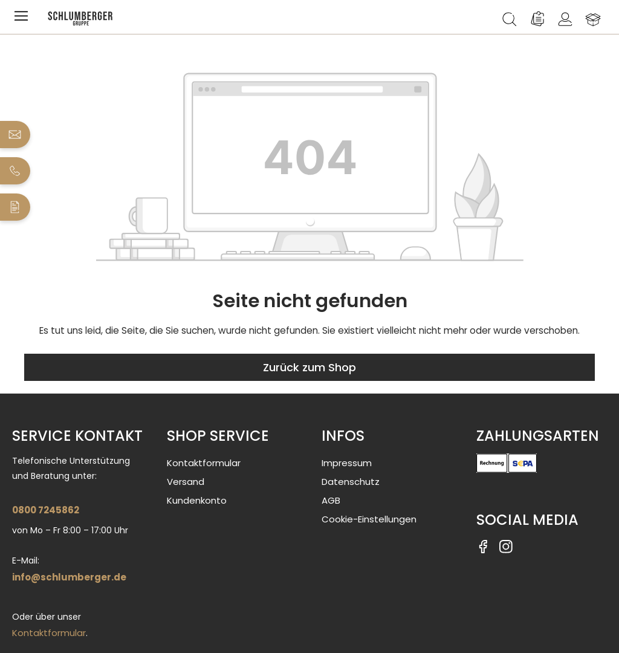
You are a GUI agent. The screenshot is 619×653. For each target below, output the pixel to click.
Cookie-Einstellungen (369, 519)
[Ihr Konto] (565, 19)
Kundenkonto (197, 500)
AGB (331, 500)
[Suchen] (509, 19)
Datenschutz (351, 481)
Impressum (347, 462)
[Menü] (23, 19)
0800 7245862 (45, 510)
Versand (185, 481)
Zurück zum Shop (309, 367)
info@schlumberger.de (69, 577)
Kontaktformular (49, 632)
